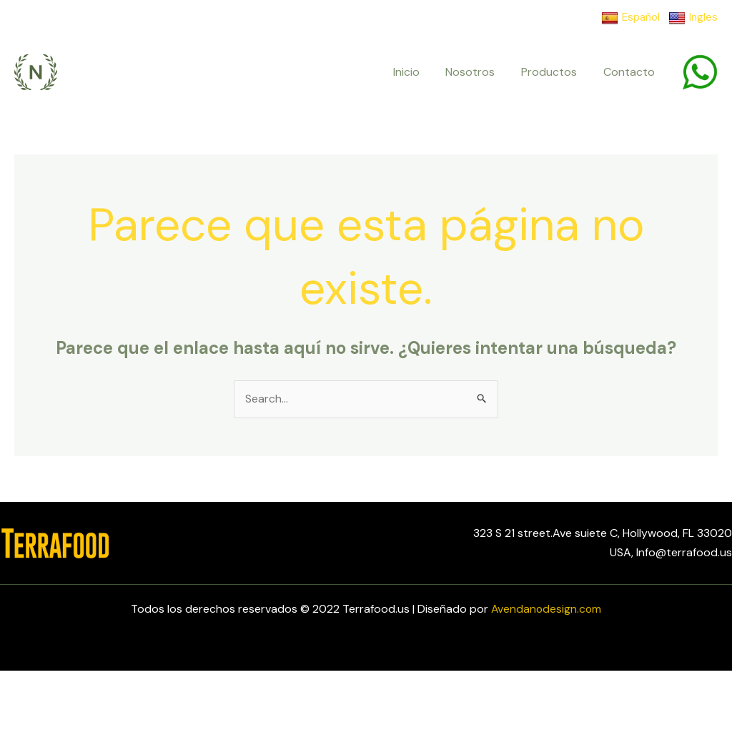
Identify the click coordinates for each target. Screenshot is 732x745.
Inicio (418, 71)
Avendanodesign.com (546, 608)
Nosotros (478, 71)
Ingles (693, 17)
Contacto (630, 71)
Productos (554, 71)
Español (630, 17)
